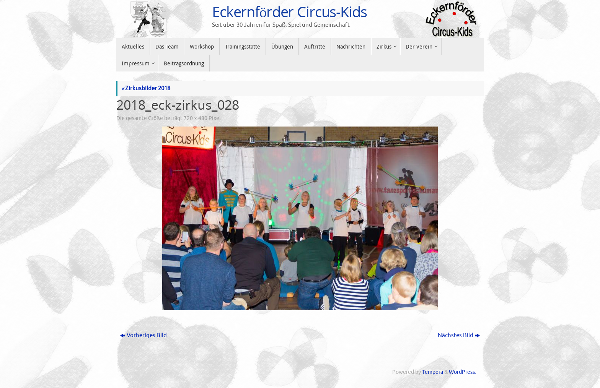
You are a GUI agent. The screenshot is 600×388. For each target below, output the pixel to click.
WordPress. (462, 372)
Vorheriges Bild (143, 335)
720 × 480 (195, 118)
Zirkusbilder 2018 (145, 88)
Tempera (432, 372)
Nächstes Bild (459, 335)
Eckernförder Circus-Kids (289, 12)
